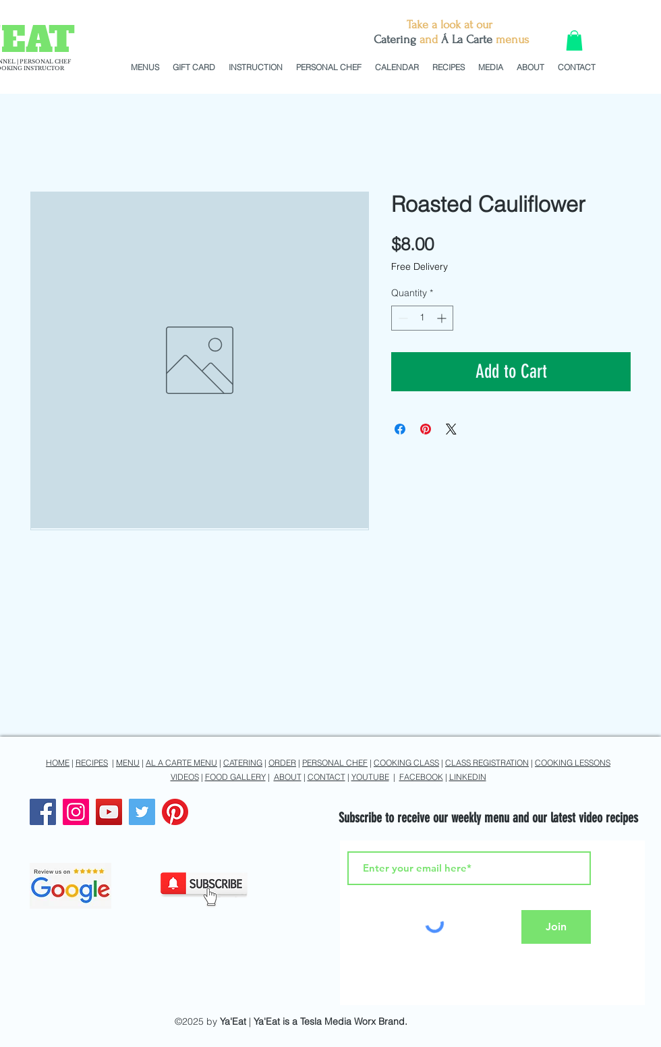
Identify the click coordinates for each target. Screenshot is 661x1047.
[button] (574, 40)
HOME (57, 763)
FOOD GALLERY (235, 777)
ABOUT (287, 777)
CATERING (242, 763)
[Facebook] (43, 812)
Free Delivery (419, 266)
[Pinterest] (175, 812)
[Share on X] (451, 429)
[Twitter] (142, 812)
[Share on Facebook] (400, 429)
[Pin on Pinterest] (426, 429)
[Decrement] (401, 318)
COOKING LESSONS (572, 763)
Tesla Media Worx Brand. (353, 1021)
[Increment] (442, 318)
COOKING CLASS (406, 763)
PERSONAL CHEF (335, 763)
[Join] (556, 927)
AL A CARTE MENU (181, 763)
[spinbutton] (422, 318)
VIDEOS (185, 777)
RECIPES (92, 763)
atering (398, 39)
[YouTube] (109, 812)
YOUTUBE (370, 777)
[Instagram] (76, 812)
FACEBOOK (421, 777)
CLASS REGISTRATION (487, 763)
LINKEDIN (467, 777)
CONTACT (326, 777)
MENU (128, 763)
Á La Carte (466, 39)
